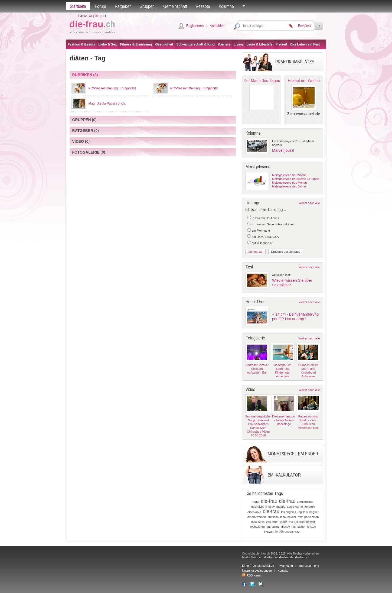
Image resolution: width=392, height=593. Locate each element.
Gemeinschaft (175, 6)
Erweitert (304, 26)
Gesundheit (164, 44)
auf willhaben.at (262, 243)
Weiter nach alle (309, 203)
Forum (100, 6)
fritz (300, 517)
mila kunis (257, 521)
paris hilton (311, 517)
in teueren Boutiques (265, 218)
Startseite (78, 6)
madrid (281, 506)
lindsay (270, 506)
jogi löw (303, 512)
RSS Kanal (251, 575)
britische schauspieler (281, 517)
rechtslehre (257, 526)
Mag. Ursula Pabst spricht (107, 103)
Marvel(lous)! (283, 150)
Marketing (286, 565)
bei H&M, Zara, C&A (265, 236)
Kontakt (282, 570)
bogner (314, 512)
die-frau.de (286, 557)
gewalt (310, 521)
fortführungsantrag (287, 531)
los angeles (288, 512)
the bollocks (297, 521)
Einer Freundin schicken (258, 565)
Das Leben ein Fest (305, 44)
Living (238, 44)
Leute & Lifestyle (259, 44)
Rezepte (203, 6)
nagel (255, 501)
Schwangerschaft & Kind (195, 44)
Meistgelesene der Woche (289, 175)
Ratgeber (123, 6)
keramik (310, 506)
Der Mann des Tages (262, 80)
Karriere (224, 44)
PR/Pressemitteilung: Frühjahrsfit (112, 88)
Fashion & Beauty (81, 44)
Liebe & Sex (107, 44)
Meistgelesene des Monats (290, 182)
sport (290, 506)
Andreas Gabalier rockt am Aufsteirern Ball (257, 368)
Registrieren (195, 26)
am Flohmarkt (261, 230)
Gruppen (147, 6)
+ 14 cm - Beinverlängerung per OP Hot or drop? (295, 316)
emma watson (256, 517)
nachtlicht (257, 506)
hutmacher (299, 526)
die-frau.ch (302, 557)
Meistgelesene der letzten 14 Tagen (295, 178)
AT (90, 16)
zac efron (272, 521)
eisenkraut (254, 512)
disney (285, 526)
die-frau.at (271, 557)
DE (97, 16)
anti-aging (272, 526)
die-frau (269, 501)
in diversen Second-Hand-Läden (273, 224)
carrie (299, 506)
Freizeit (281, 44)
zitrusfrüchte (305, 501)
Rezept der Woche (304, 80)
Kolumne (226, 6)
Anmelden (217, 26)
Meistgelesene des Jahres (289, 186)
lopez (283, 521)
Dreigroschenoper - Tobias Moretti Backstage (284, 420)
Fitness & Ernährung (136, 44)
